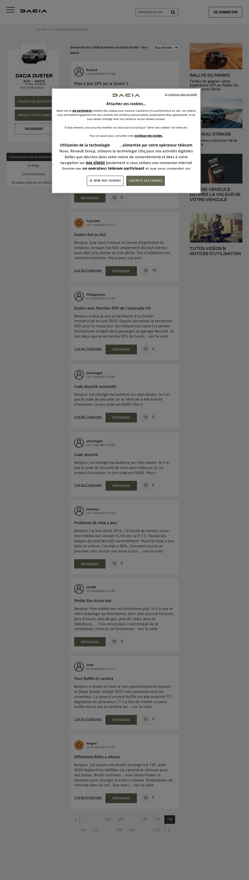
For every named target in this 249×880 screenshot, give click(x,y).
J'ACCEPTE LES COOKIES (145, 181)
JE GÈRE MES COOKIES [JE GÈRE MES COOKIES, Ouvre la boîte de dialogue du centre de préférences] (105, 181)
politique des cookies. (149, 136)
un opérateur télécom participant (113, 168)
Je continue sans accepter (181, 94)
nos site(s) (95, 162)
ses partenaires (82, 111)
